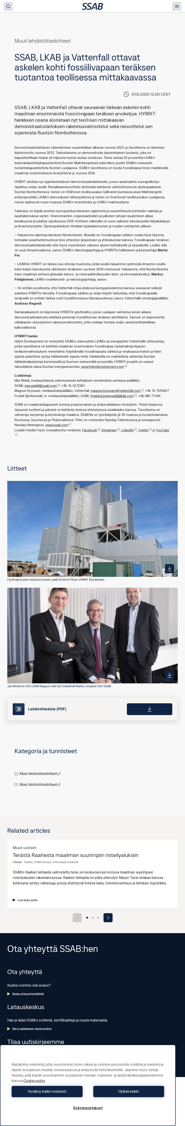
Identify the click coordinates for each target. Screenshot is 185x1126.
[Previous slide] (77, 917)
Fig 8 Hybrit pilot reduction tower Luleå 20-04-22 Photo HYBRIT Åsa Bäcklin (55, 579)
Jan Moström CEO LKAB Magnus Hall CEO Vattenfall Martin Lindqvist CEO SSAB (59, 686)
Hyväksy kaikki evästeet (48, 1091)
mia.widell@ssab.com (42, 386)
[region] (88, 1085)
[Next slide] (108, 917)
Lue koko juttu (25, 900)
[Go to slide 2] (92, 917)
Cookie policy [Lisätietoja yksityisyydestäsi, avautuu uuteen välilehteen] (34, 1081)
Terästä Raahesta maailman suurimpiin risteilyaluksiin (75, 855)
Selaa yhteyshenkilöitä (25, 994)
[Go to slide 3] (98, 917)
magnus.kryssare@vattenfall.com (117, 391)
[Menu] (176, 6)
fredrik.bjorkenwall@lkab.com (113, 396)
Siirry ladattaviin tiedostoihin (29, 1029)
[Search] (8, 6)
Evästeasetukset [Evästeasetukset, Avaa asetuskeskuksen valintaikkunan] (88, 1108)
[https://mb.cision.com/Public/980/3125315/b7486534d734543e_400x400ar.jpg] (169, 675)
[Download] (149, 709)
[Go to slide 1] (87, 917)
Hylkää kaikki (127, 1091)
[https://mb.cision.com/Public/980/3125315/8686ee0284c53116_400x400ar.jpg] (169, 568)
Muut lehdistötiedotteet (40, 774)
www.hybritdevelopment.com (104, 367)
